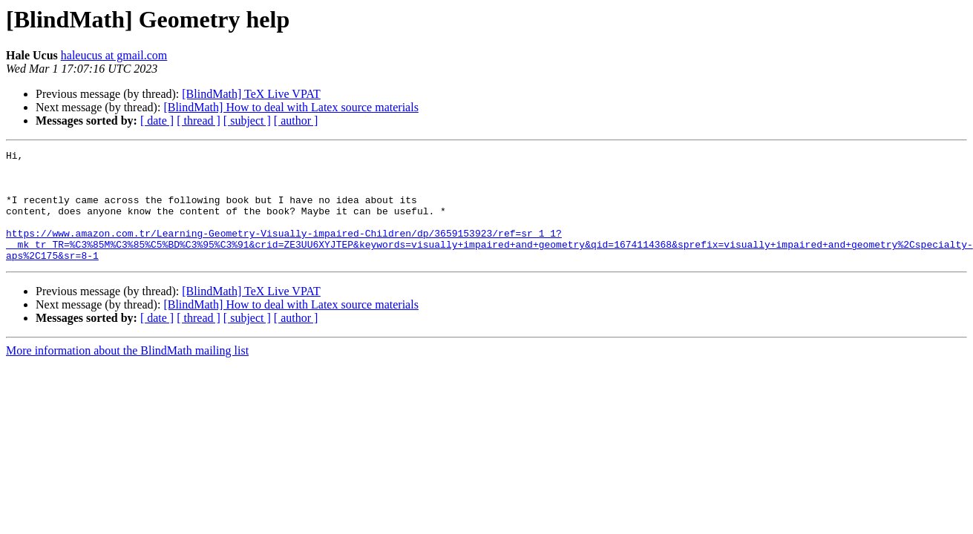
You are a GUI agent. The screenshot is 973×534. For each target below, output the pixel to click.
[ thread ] (198, 120)
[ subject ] (247, 120)
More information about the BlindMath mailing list (127, 372)
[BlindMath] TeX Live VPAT (251, 94)
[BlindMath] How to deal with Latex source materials (290, 107)
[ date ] (157, 120)
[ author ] (296, 120)
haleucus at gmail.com (114, 55)
